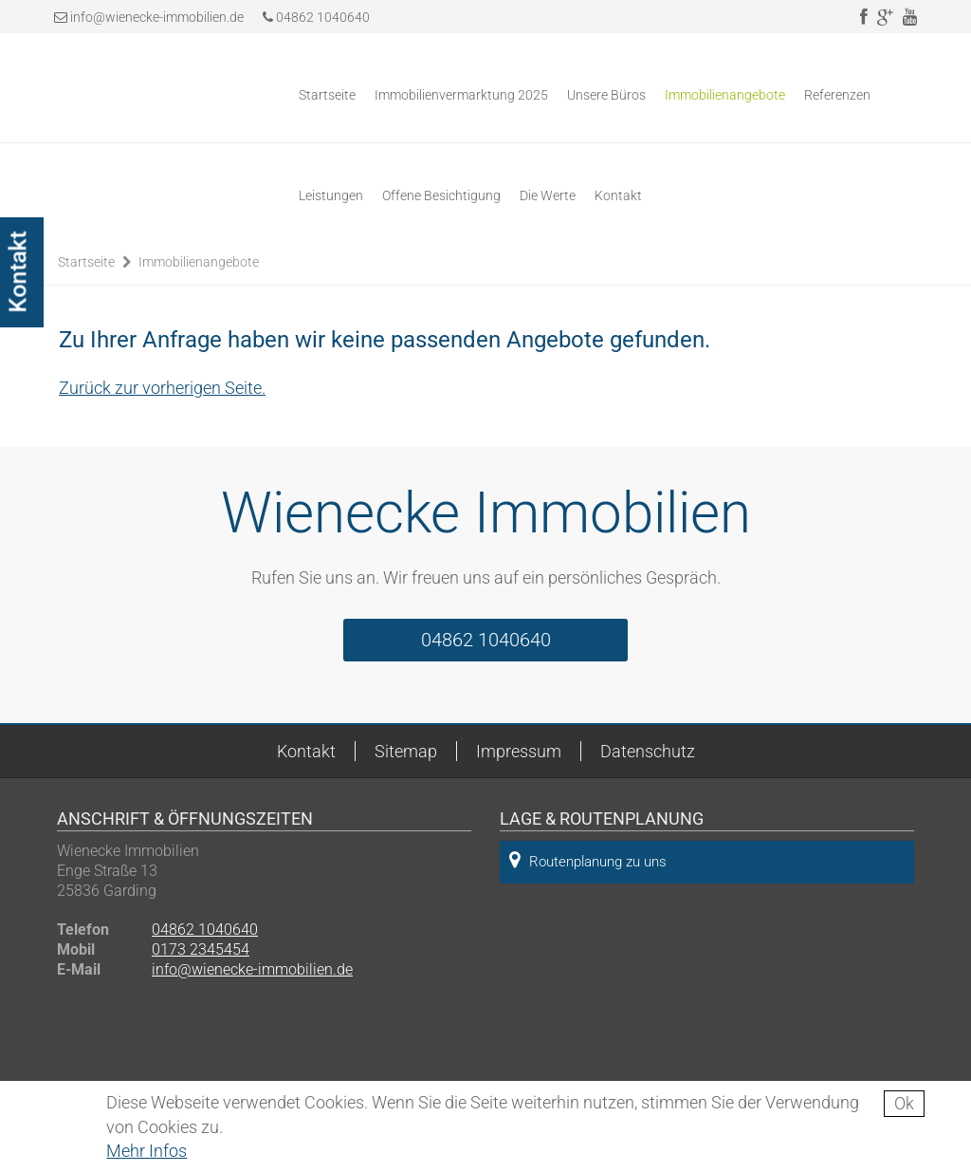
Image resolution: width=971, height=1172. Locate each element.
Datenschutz (647, 751)
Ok (904, 1103)
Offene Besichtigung (441, 195)
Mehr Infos (146, 1151)
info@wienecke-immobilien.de (157, 17)
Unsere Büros (606, 94)
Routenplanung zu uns (588, 860)
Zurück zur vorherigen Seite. (162, 388)
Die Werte (548, 195)
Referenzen (837, 94)
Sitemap (406, 751)
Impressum (518, 751)
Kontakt (618, 195)
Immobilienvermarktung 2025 (461, 94)
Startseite (327, 94)
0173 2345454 (200, 949)
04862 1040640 (316, 17)
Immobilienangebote (725, 94)
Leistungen (331, 195)
